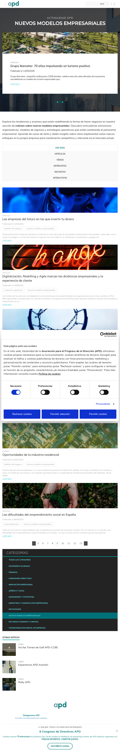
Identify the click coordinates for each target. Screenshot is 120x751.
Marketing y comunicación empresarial (28, 603)
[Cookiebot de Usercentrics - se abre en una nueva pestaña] (102, 334)
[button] (57, 102)
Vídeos (60, 160)
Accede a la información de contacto (31, 718)
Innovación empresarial (21, 584)
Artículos (60, 154)
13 (80, 543)
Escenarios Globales (19, 566)
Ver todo (60, 148)
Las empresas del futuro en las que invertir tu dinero (38, 219)
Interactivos (60, 178)
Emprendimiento (11, 524)
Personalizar (103, 403)
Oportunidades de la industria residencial (30, 455)
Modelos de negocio (13, 228)
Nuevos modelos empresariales (40, 228)
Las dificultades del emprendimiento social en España (39, 514)
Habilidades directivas (20, 578)
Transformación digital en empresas (27, 628)
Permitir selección (60, 413)
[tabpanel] (60, 63)
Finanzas (13, 572)
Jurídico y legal (16, 591)
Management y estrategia (21, 597)
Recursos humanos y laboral (24, 622)
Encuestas (60, 172)
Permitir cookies (98, 413)
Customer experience (13, 290)
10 (62, 543)
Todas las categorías (20, 560)
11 (68, 543)
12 (74, 543)
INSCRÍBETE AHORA (60, 746)
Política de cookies (50, 373)
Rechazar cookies (22, 413)
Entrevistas (60, 166)
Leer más (15, 84)
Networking (15, 609)
